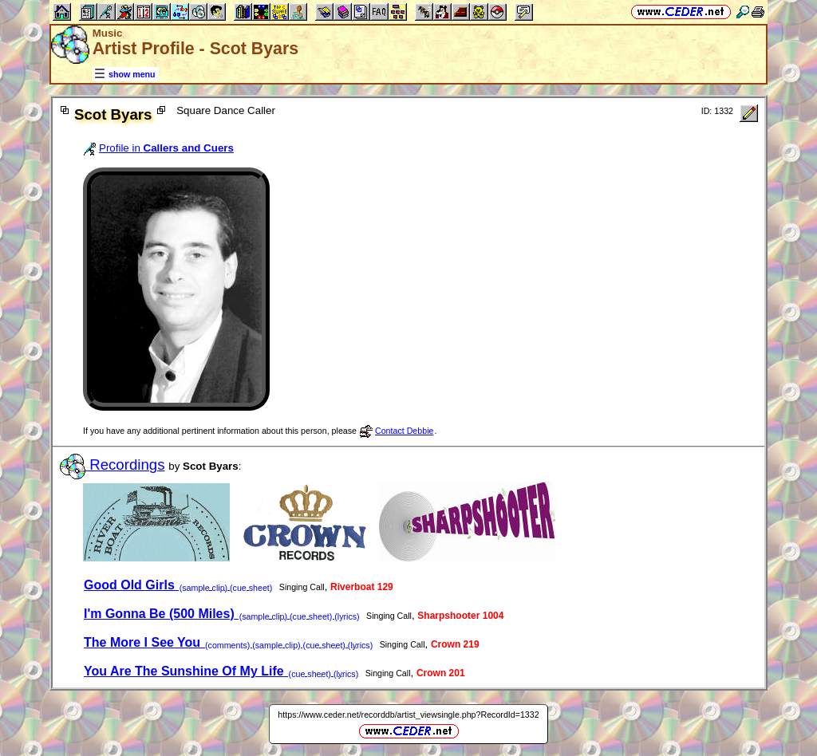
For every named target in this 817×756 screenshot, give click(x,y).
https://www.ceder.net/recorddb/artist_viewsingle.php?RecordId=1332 (408, 714)
